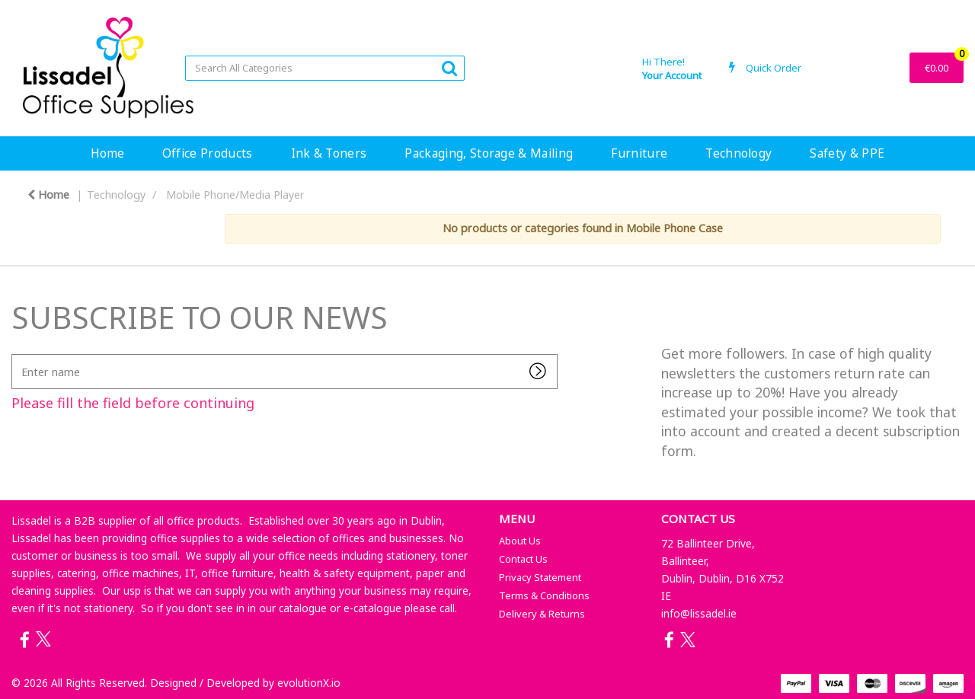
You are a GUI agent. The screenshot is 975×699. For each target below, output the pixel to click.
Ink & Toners (329, 153)
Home (107, 153)
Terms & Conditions (544, 595)
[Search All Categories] (325, 68)
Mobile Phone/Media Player (235, 194)
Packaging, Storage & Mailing (488, 153)
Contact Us (523, 559)
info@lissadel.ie (699, 613)
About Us (520, 540)
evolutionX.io (308, 682)
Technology (738, 153)
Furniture (639, 153)
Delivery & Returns (542, 614)
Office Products (207, 153)
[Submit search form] (449, 67)
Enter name (15, 353)
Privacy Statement (540, 577)
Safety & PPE (847, 153)
